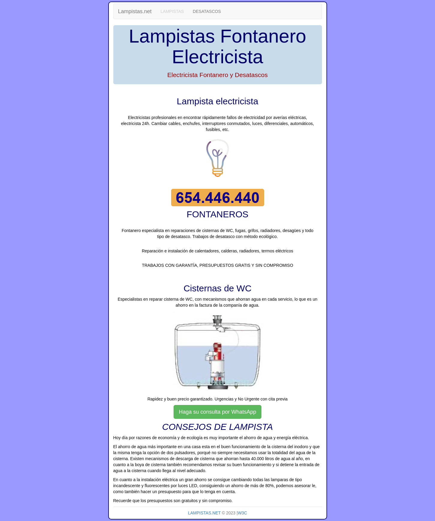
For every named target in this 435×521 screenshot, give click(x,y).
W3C (242, 513)
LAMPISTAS (172, 11)
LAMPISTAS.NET (204, 513)
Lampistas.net (135, 11)
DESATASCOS (207, 11)
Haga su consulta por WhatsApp (217, 412)
